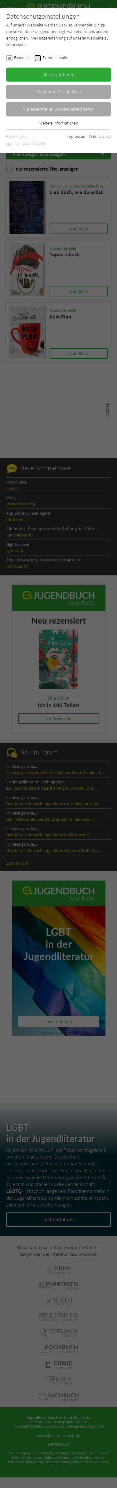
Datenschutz (100, 136)
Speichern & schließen (58, 91)
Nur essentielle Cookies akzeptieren (58, 109)
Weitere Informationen (58, 123)
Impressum (76, 136)
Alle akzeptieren (58, 74)
